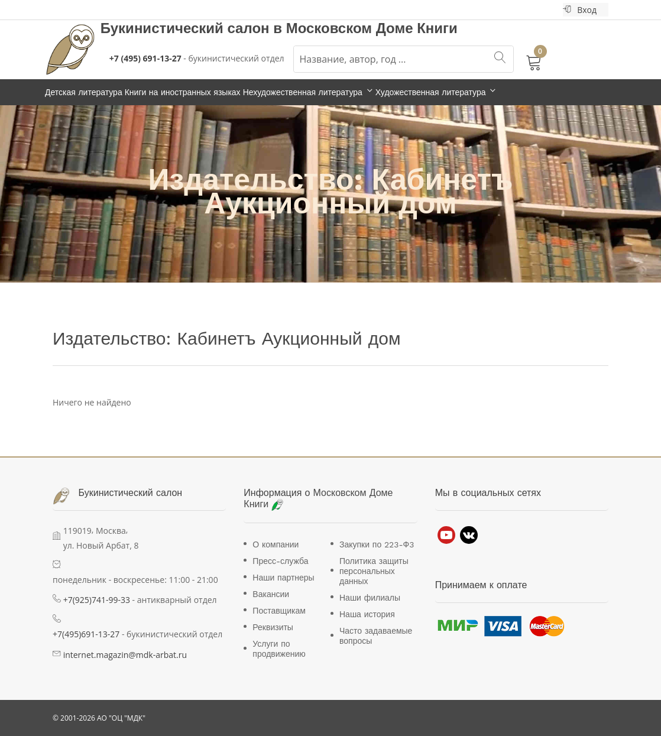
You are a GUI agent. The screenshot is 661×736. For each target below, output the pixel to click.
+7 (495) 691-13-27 (145, 58)
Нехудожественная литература (302, 92)
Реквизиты (272, 627)
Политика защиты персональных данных (374, 571)
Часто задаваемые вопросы (375, 636)
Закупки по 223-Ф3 (376, 544)
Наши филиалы (369, 597)
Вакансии (270, 594)
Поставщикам (279, 610)
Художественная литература (430, 92)
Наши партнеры (283, 577)
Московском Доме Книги (372, 28)
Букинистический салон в (193, 28)
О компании (275, 544)
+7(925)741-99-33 (96, 599)
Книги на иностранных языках (183, 92)
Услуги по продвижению (278, 649)
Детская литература (83, 92)
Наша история (367, 614)
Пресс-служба (280, 561)
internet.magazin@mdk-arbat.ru (125, 654)
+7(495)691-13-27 (86, 634)
